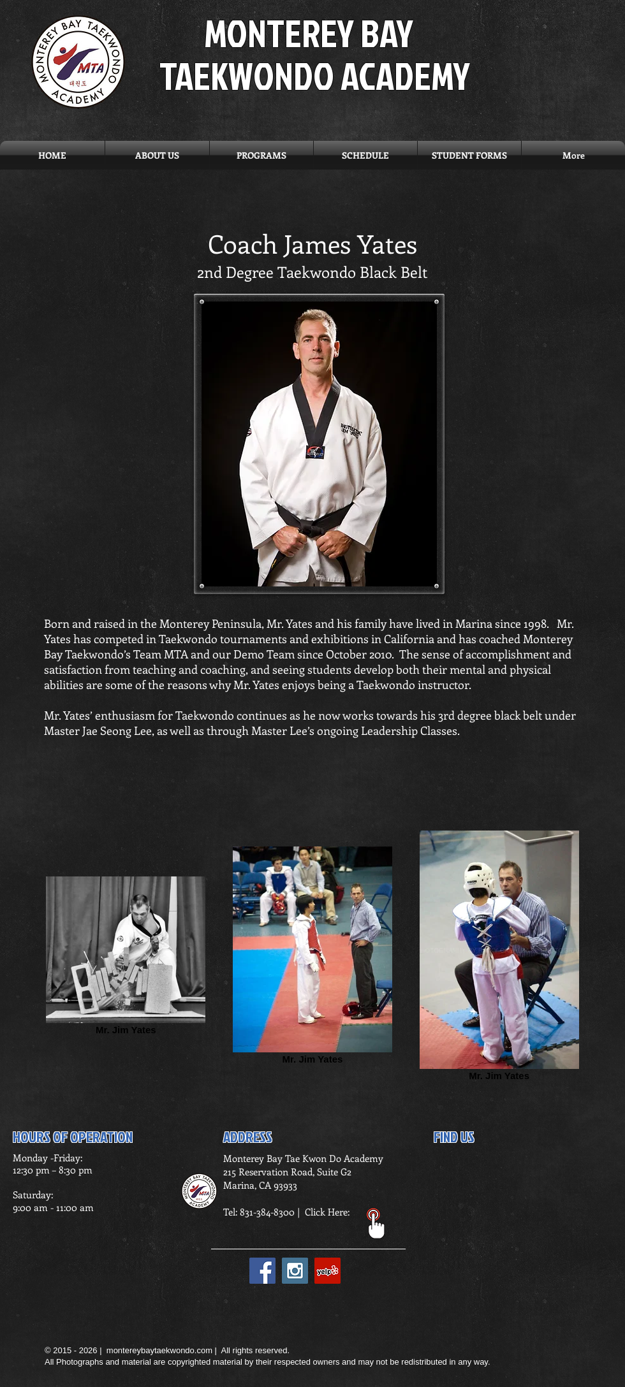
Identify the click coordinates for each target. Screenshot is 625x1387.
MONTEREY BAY (308, 32)
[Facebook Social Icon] (262, 1271)
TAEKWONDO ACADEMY (314, 75)
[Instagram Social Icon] (295, 1271)
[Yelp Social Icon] (327, 1271)
